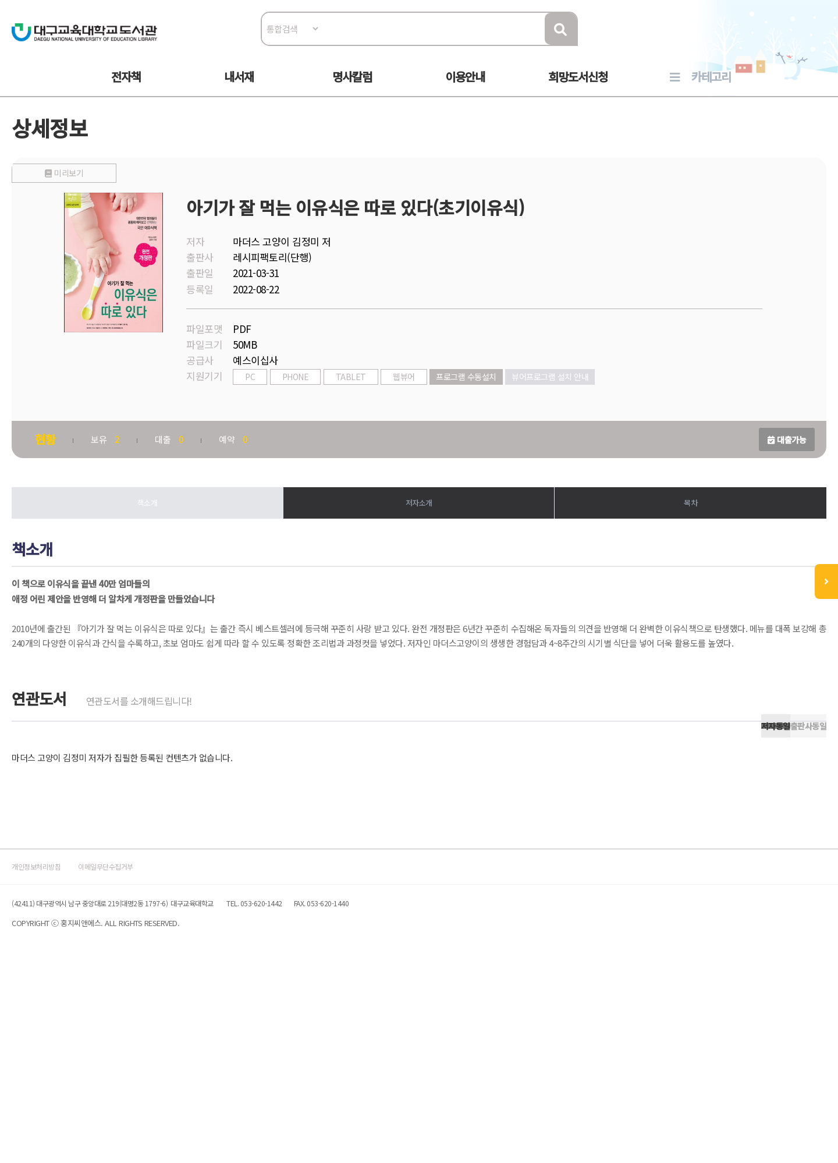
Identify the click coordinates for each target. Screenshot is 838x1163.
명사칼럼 (352, 88)
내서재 (239, 88)
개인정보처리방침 (106, 1050)
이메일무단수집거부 (200, 1050)
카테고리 (711, 88)
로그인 (766, 44)
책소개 (186, 534)
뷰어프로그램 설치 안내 (608, 406)
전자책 (126, 88)
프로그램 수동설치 (524, 406)
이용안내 (465, 88)
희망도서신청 (578, 88)
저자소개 (419, 534)
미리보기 (176, 379)
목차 (652, 534)
